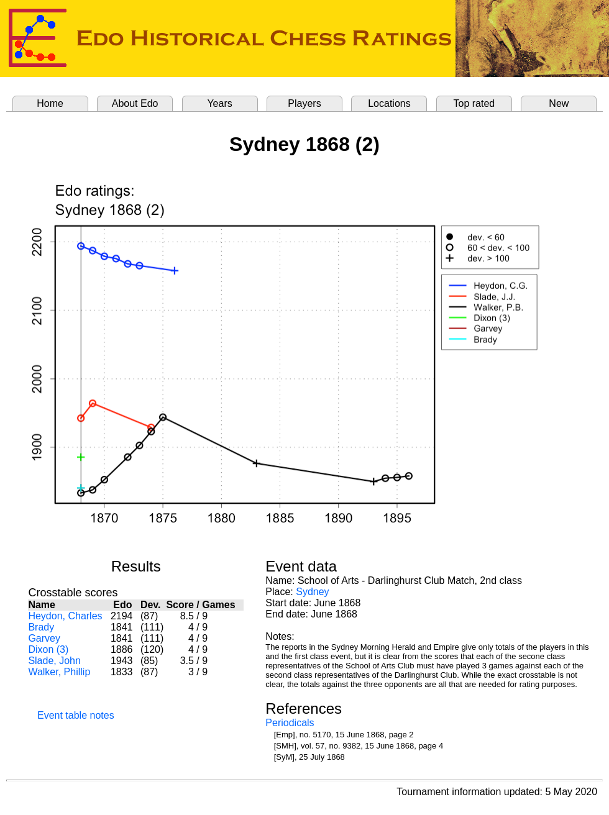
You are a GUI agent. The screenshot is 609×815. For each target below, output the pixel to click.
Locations (389, 103)
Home (50, 103)
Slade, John (54, 660)
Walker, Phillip (59, 672)
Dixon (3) (48, 649)
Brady (41, 627)
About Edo (135, 103)
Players (304, 103)
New (559, 103)
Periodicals (289, 722)
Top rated (474, 103)
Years (219, 103)
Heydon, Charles (65, 616)
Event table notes (75, 715)
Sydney (312, 591)
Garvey (44, 638)
